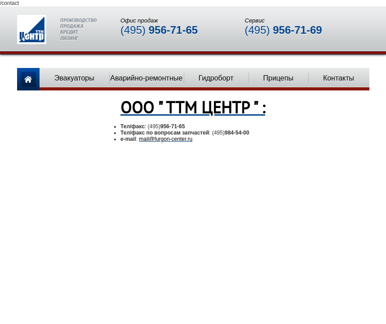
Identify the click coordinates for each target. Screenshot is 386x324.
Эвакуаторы (74, 78)
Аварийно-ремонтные (146, 78)
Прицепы (278, 78)
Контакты (338, 78)
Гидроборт (216, 78)
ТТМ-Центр (57, 29)
